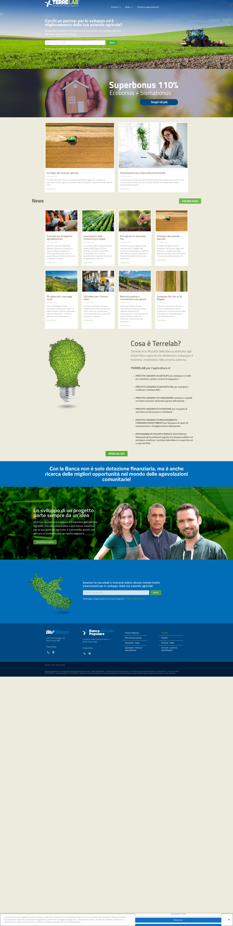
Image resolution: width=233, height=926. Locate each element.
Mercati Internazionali (133, 638)
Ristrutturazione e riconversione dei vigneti (133, 298)
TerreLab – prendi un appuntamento (169, 649)
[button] (117, 453)
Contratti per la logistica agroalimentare (59, 237)
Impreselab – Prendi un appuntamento (133, 649)
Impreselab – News (132, 643)
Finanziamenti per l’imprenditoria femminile (143, 173)
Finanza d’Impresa (132, 633)
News (129, 7)
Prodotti (116, 7)
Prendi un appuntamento (148, 7)
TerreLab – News (167, 643)
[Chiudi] (229, 919)
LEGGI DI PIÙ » (52, 189)
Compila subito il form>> (100, 49)
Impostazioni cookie (178, 914)
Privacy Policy (51, 647)
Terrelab (164, 633)
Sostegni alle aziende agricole (62, 173)
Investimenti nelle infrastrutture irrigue (94, 237)
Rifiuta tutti (178, 920)
